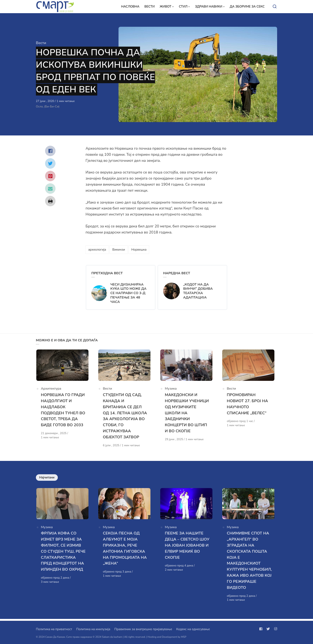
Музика (171, 390)
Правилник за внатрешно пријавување (143, 629)
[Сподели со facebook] (50, 151)
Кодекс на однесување (193, 629)
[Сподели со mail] (50, 188)
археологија (97, 249)
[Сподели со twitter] (50, 163)
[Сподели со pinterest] (50, 176)
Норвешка (138, 249)
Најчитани (46, 478)
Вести (41, 42)
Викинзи (118, 249)
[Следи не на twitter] (268, 629)
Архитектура (51, 390)
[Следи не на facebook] (261, 629)
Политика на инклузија (93, 629)
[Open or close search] (274, 6)
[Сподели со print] (50, 201)
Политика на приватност (54, 629)
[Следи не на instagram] (275, 629)
